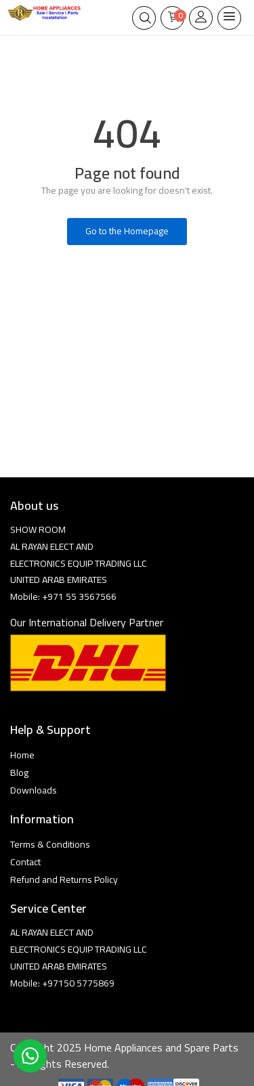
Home (22, 755)
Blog (19, 772)
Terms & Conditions (50, 844)
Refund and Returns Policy (64, 879)
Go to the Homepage (127, 231)
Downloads (33, 790)
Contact (25, 862)
